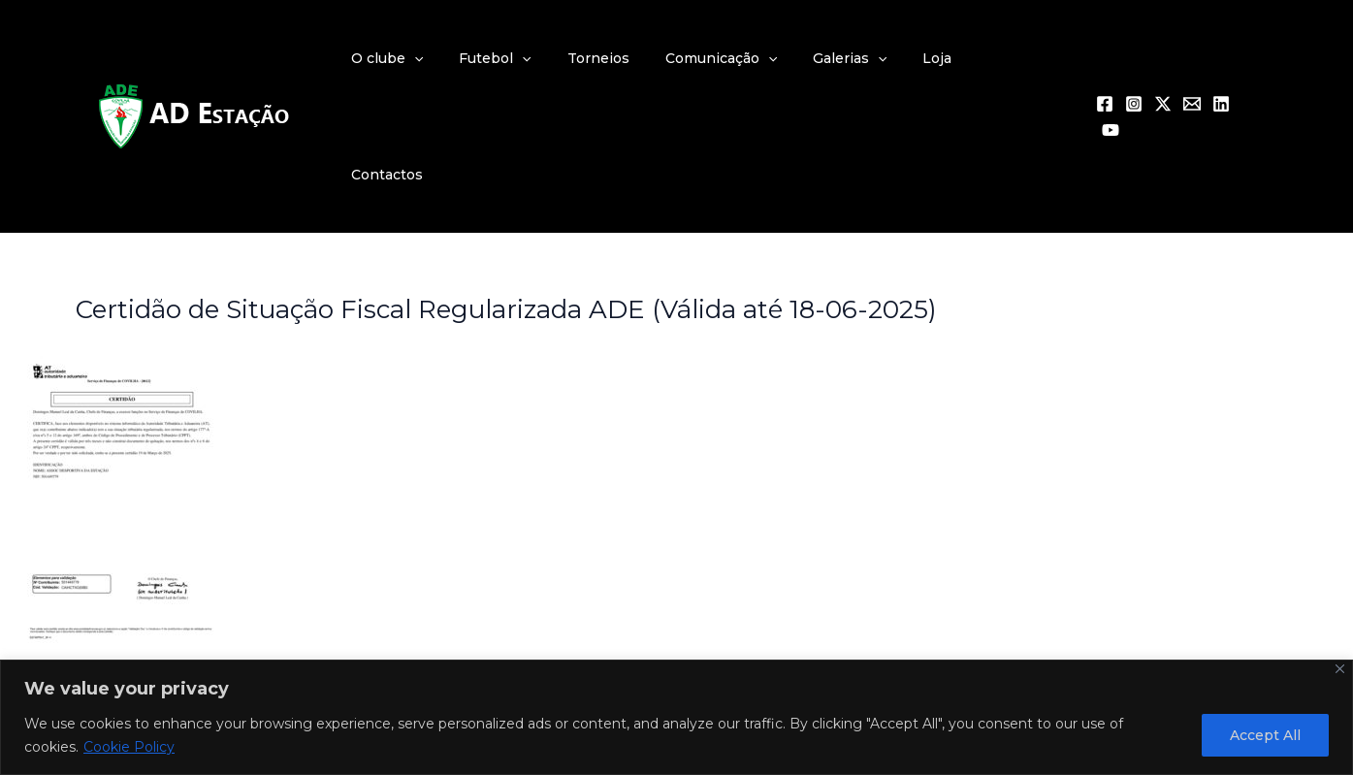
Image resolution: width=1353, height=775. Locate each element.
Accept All (1265, 735)
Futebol (541, 58)
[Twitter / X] (1163, 59)
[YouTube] (1250, 59)
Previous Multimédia (167, 606)
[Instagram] (1134, 59)
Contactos (1027, 58)
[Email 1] (1192, 59)
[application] (469, 58)
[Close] (1340, 668)
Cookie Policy (129, 747)
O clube (442, 58)
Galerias (870, 58)
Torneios (636, 58)
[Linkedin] (1221, 59)
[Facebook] (1104, 59)
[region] (676, 717)
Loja (949, 58)
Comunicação (750, 58)
